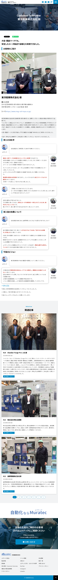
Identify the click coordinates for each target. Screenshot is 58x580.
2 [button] (19, 497)
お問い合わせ (48, 1)
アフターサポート (5, 571)
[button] (55, 2)
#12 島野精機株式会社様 (12, 476)
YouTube (43, 1)
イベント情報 (23, 558)
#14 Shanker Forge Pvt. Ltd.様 (15, 353)
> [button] (38, 497)
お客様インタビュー (9, 376)
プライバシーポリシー (44, 566)
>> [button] (43, 497)
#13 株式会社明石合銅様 (12, 420)
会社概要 (41, 558)
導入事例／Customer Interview (10, 566)
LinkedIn (22, 571)
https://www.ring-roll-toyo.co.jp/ (18, 111)
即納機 (3, 563)
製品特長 (4, 561)
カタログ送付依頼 (45, 1)
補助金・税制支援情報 (7, 568)
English (51, 1)
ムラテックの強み (5, 558)
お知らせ (22, 561)
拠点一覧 (41, 561)
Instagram (23, 568)
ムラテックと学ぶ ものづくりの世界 (28, 563)
